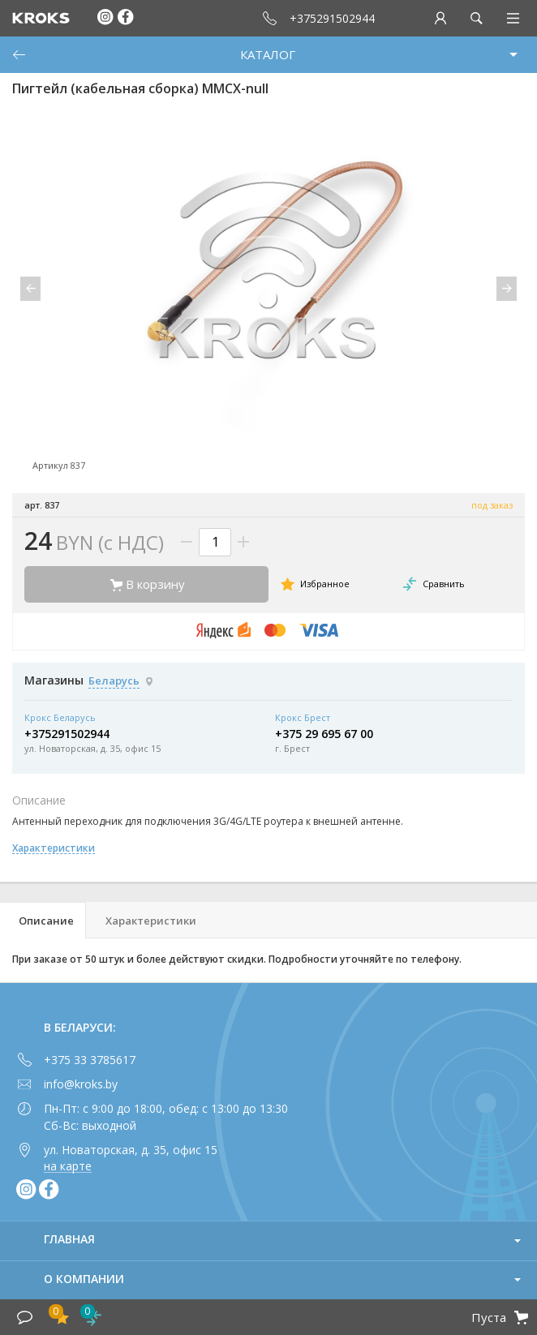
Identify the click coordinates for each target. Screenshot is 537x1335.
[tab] (43, 920)
